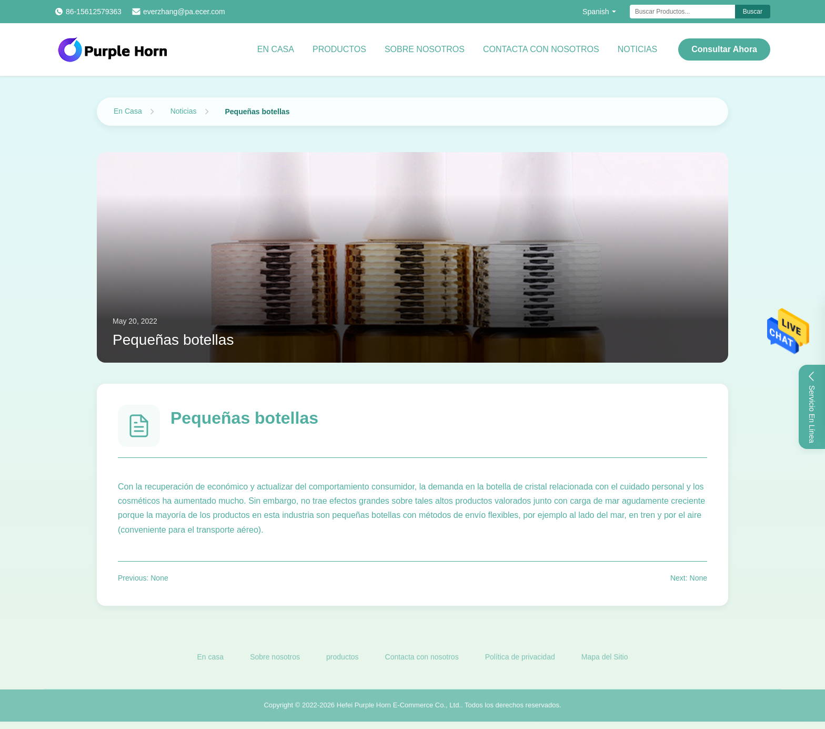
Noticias (638, 49)
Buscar (752, 11)
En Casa (128, 111)
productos (342, 658)
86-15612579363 (94, 11)
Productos (339, 49)
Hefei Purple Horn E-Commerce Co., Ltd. (399, 707)
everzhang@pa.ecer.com (184, 11)
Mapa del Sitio (604, 658)
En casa (275, 49)
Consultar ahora (724, 49)
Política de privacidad (520, 658)
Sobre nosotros (425, 49)
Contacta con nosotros (541, 49)
